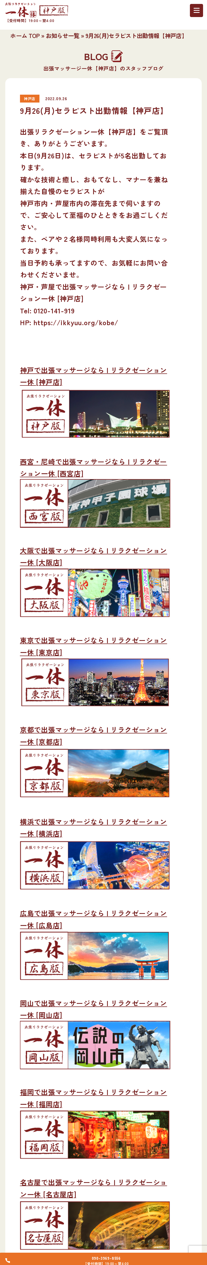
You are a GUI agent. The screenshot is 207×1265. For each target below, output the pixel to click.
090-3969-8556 (108, 1256)
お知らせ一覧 (62, 35)
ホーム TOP (24, 35)
